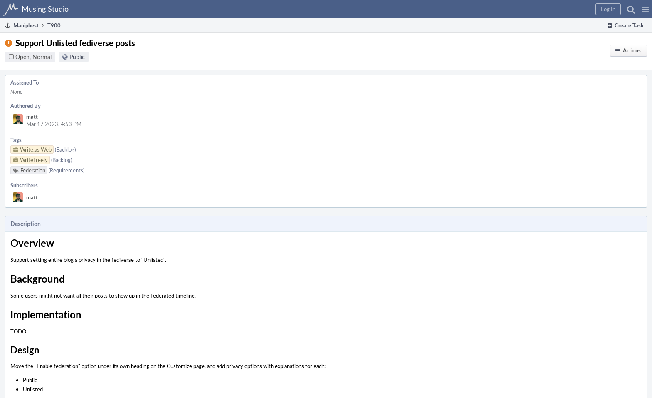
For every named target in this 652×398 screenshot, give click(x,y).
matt (32, 116)
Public (77, 57)
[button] (645, 9)
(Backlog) (65, 149)
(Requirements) (66, 170)
